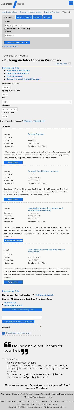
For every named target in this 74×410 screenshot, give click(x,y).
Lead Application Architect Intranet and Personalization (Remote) (45, 209)
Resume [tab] (47, 17)
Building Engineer (36, 134)
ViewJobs (6, 105)
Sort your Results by (10, 84)
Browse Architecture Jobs (30, 12)
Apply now (13, 162)
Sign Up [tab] (37, 17)
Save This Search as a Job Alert (18, 321)
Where (7, 31)
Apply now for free (14, 240)
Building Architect (52, 12)
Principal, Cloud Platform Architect (43, 171)
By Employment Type (11, 91)
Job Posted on (8, 112)
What (7, 21)
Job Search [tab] (9, 17)
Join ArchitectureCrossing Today (22, 310)
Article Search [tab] (24, 17)
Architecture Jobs (9, 12)
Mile (4, 98)
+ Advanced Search (10, 46)
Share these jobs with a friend (18, 333)
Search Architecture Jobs (17, 42)
